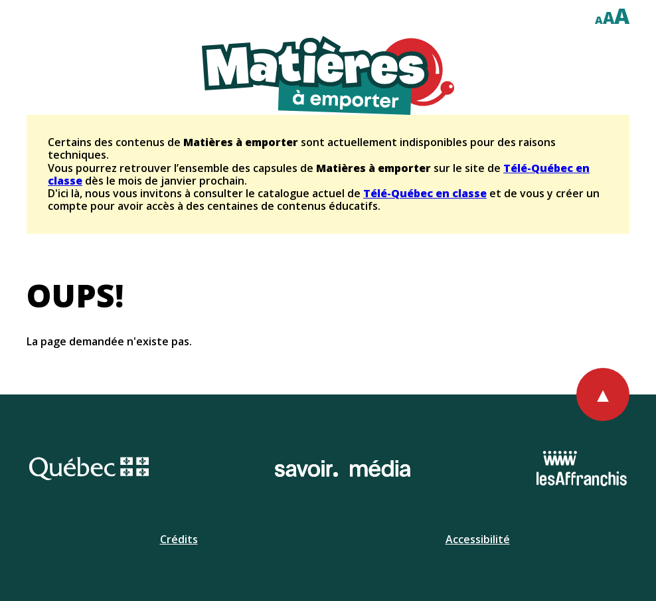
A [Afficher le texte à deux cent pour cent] (621, 15)
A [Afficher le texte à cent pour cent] (599, 20)
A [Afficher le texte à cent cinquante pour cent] (608, 18)
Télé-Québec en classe (425, 193)
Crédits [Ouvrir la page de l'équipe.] (179, 539)
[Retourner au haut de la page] (602, 394)
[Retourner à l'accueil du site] (328, 75)
